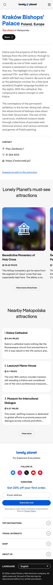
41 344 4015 (12, 154)
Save (8, 38)
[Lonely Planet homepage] (28, 4)
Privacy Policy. (30, 511)
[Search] (4, 4)
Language (8, 566)
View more (27, 433)
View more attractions (26, 287)
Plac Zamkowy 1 (15, 148)
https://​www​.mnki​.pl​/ (18, 160)
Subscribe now (26, 502)
